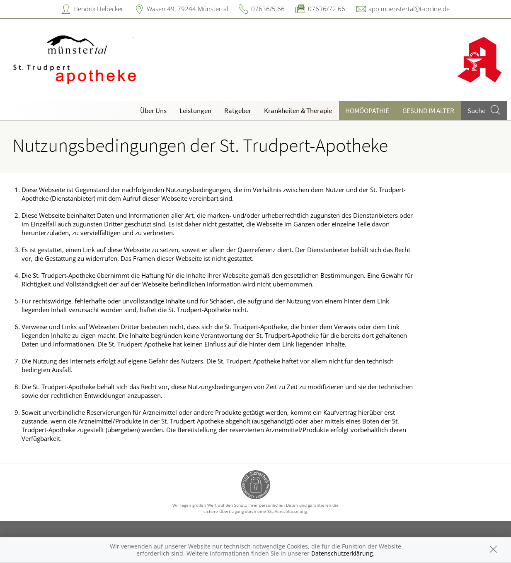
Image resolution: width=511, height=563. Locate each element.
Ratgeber (237, 110)
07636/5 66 (268, 9)
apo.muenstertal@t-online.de (409, 9)
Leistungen (195, 110)
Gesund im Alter (428, 110)
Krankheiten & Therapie (298, 110)
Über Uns (153, 110)
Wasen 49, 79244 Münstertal (187, 9)
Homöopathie (367, 110)
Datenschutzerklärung (342, 553)
